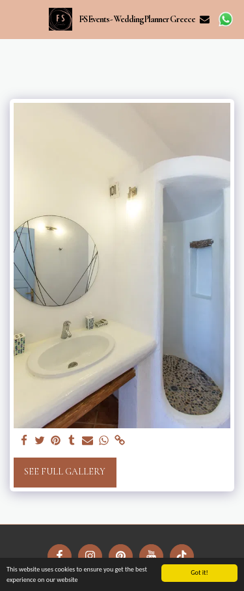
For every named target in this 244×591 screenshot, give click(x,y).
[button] (14, 19)
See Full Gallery (64, 471)
